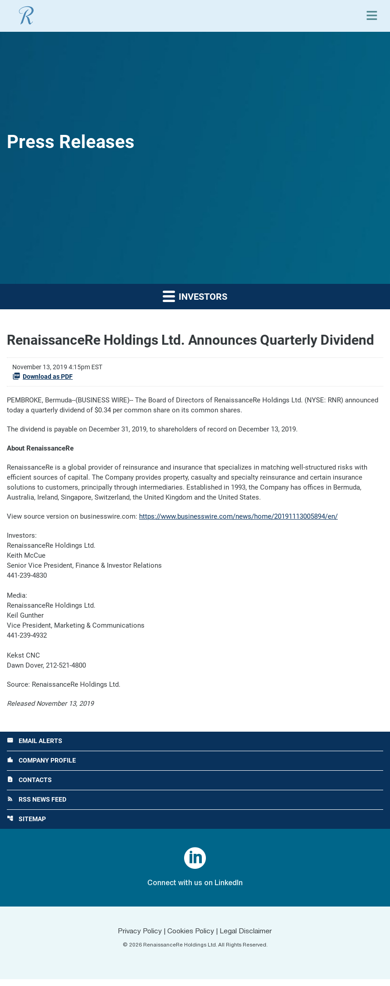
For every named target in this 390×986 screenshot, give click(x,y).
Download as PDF (42, 376)
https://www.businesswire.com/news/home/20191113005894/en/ (238, 519)
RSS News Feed (36, 806)
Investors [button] (195, 296)
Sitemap (26, 826)
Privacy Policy (138, 938)
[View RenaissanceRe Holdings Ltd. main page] (26, 15)
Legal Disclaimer (247, 938)
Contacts (29, 786)
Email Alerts (34, 747)
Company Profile (41, 766)
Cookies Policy (190, 938)
